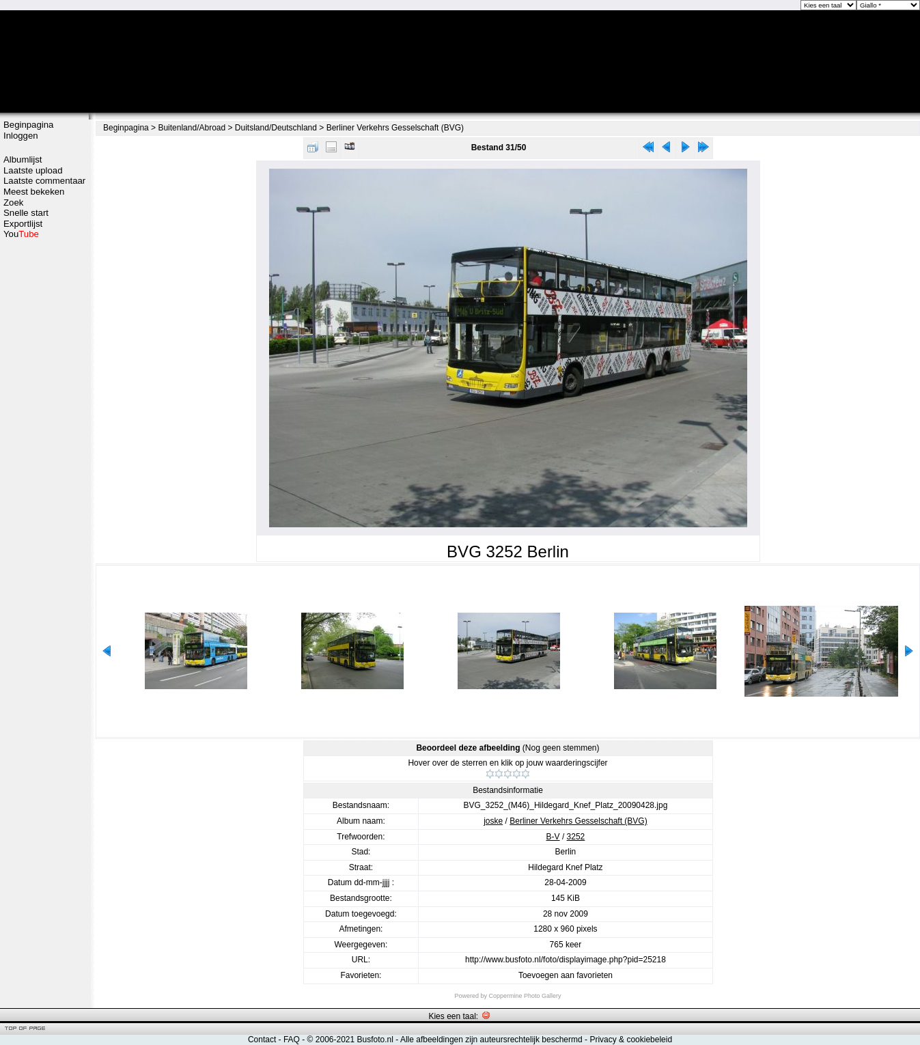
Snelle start (25, 213)
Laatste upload (33, 170)
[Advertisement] (44, 455)
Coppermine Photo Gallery (524, 995)
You (21, 234)
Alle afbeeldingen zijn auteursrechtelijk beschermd (491, 1039)
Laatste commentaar (44, 181)
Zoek (13, 202)
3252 (576, 836)
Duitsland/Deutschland (276, 128)
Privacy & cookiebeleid (630, 1039)
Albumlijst (22, 159)
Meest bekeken (33, 191)
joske (493, 821)
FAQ (291, 1039)
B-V (553, 836)
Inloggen (20, 135)
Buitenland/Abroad (191, 128)
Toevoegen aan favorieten (565, 975)
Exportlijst (22, 224)
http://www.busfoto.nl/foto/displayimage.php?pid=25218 (565, 959)
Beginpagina (28, 125)
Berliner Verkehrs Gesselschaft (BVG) (395, 128)
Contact (262, 1039)
